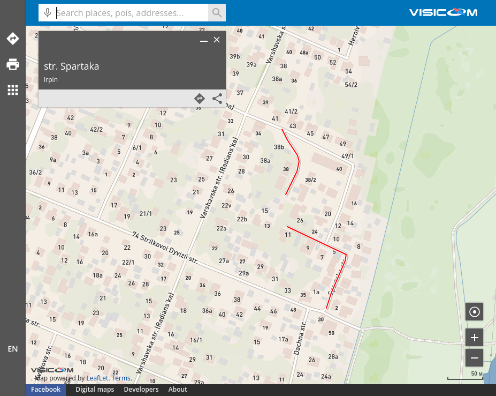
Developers (141, 389)
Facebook (45, 389)
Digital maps (95, 389)
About (178, 389)
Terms (121, 378)
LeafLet (97, 378)
